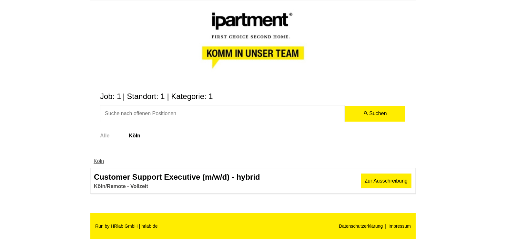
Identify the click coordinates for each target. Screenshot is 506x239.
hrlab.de (149, 226)
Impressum (400, 226)
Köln (134, 135)
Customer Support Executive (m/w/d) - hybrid (177, 177)
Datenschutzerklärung (361, 226)
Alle (104, 135)
